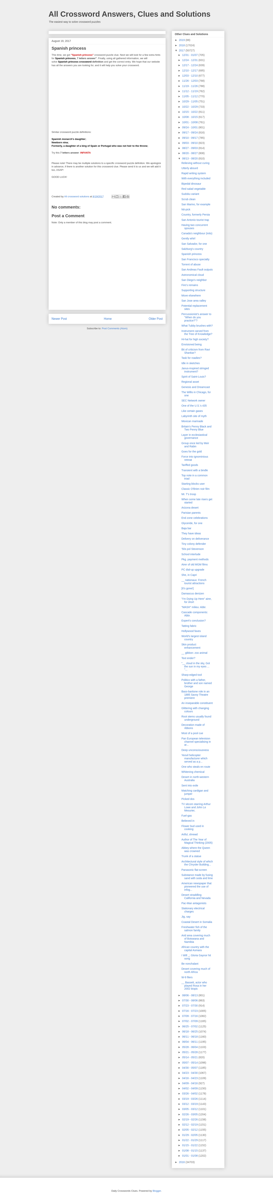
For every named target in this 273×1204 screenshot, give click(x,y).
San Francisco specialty (195, 259)
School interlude (190, 554)
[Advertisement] (107, 97)
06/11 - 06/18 (190, 1036)
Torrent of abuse (191, 264)
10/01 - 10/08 (190, 122)
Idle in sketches (190, 363)
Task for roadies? (191, 357)
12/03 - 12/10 (190, 75)
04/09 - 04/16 (190, 1083)
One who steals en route (195, 766)
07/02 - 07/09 (190, 1021)
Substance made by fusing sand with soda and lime (197, 876)
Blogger (157, 1190)
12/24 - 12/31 (190, 60)
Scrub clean (188, 199)
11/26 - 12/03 (190, 80)
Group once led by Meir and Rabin (195, 445)
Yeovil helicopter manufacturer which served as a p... (194, 758)
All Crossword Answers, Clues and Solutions (129, 14)
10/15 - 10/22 (190, 111)
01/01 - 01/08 (190, 1155)
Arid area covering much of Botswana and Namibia (195, 938)
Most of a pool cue (192, 733)
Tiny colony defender (193, 543)
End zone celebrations (194, 517)
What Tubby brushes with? (197, 325)
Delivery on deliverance (195, 538)
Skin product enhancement (190, 646)
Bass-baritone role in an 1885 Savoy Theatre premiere (195, 694)
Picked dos (187, 798)
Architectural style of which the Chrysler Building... (197, 863)
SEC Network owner (193, 400)
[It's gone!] (187, 588)
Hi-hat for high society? (195, 339)
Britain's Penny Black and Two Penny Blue (196, 428)
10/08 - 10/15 (190, 116)
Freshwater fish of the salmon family (194, 929)
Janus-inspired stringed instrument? (195, 370)
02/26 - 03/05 (190, 1114)
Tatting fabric (188, 625)
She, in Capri (189, 574)
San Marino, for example (195, 204)
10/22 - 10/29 (190, 106)
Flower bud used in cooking (192, 828)
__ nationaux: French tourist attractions (193, 581)
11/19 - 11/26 (190, 86)
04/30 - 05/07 (190, 1067)
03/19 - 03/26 (190, 1098)
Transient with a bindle (194, 470)
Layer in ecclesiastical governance (194, 436)
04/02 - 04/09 (190, 1088)
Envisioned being (191, 344)
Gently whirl (188, 238)
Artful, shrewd (189, 834)
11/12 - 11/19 (190, 91)
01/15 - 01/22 (190, 1145)
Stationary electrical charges (193, 910)
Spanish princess (191, 254)
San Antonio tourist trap (195, 219)
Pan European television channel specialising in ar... (196, 741)
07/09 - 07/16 (190, 1015)
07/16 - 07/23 (190, 1010)
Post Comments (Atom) (114, 328)
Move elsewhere (191, 295)
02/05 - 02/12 (190, 1129)
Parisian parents (191, 512)
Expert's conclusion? (193, 620)
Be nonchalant (189, 963)
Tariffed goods (189, 464)
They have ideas (191, 533)
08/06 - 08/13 (190, 995)
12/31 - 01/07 (190, 54)
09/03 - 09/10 (190, 142)
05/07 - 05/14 (190, 1062)
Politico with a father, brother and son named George (196, 683)
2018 (182, 45)
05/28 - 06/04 (190, 1047)
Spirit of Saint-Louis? (193, 376)
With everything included (195, 178)
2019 (182, 40)
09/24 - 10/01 (190, 127)
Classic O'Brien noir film (195, 488)
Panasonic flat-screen (194, 869)
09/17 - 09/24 (190, 132)
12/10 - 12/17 (190, 70)
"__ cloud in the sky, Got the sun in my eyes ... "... (195, 666)
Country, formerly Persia (195, 214)
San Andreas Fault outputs (197, 269)
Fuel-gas (186, 815)
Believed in (188, 820)
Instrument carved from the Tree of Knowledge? (196, 332)
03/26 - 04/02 (190, 1093)
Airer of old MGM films (194, 564)
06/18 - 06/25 (190, 1031)
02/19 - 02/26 (190, 1119)
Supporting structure (193, 290)
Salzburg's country (192, 248)
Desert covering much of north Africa (195, 970)
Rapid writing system (193, 173)
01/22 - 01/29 (190, 1140)
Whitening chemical (192, 771)
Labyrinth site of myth (194, 416)
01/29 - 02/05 (190, 1135)
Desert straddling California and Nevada (196, 896)
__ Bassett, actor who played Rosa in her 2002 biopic (194, 985)
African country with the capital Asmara (195, 948)
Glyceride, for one (191, 523)
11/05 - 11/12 (190, 96)
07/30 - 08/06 (190, 1000)
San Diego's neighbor (194, 279)
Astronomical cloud (192, 274)
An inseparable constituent (197, 703)
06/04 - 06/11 (190, 1041)
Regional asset (190, 381)
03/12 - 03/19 (190, 1103)
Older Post (156, 318)
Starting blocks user (193, 483)
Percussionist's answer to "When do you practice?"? (196, 317)
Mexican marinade (192, 421)
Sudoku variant (190, 193)
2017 (182, 50)
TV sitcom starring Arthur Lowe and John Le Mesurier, (196, 807)
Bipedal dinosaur (191, 183)
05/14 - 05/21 (190, 1057)
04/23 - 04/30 (190, 1072)
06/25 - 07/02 (190, 1026)
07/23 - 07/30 (190, 1005)
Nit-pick (185, 209)
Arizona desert (189, 507)
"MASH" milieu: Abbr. (193, 607)
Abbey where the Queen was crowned (195, 849)
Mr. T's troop (188, 494)
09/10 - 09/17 (190, 137)
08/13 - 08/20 (190, 158)
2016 (182, 1162)
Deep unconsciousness (195, 750)
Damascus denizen (192, 593)
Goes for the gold (191, 451)
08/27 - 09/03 (190, 148)
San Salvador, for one (194, 243)
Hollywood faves (191, 631)
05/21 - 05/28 (190, 1052)
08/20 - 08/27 (190, 153)
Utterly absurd (189, 168)
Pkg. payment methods (195, 559)
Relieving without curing (195, 163)
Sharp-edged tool (191, 674)
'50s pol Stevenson (192, 548)
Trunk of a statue (191, 856)
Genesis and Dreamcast (195, 387)
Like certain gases (192, 410)
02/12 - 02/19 (190, 1124)
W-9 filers (187, 977)
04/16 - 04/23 (190, 1078)
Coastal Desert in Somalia (196, 921)
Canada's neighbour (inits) (196, 233)
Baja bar (186, 528)
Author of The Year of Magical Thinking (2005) (197, 841)
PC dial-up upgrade (192, 569)
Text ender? (188, 658)
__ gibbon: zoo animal (194, 652)
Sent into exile (189, 785)
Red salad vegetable (193, 188)
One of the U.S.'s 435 (194, 405)
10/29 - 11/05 (190, 101)
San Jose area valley (193, 300)
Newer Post (59, 318)
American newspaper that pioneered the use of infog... (196, 886)
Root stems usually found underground (196, 718)
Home (108, 318)
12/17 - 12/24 (190, 65)
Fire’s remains (189, 285)
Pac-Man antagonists (193, 903)
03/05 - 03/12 (190, 1109)
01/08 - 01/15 (190, 1150)
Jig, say (185, 916)
